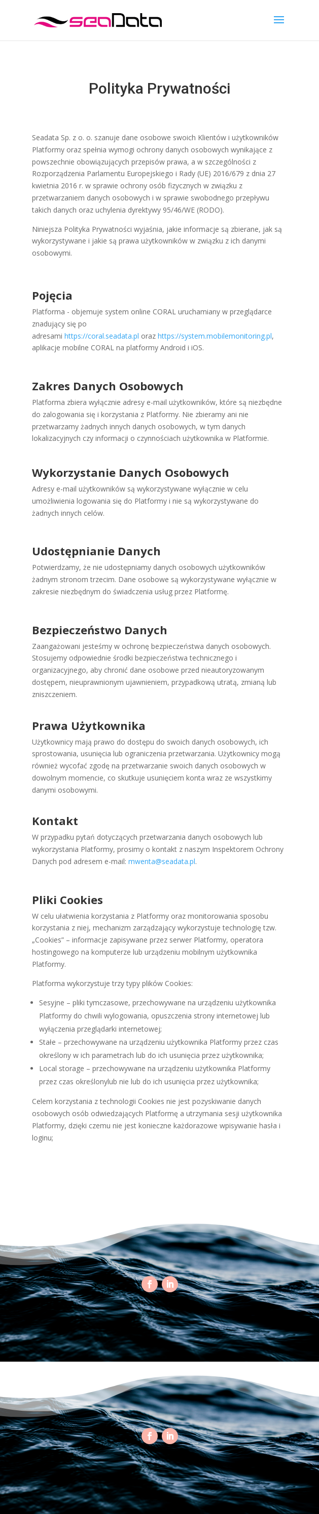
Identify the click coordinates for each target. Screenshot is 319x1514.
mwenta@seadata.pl (161, 861)
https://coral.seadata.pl (101, 336)
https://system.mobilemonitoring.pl (215, 336)
